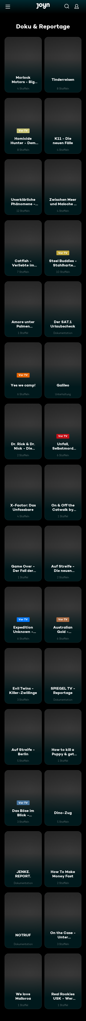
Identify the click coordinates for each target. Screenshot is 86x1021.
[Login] (76, 6)
